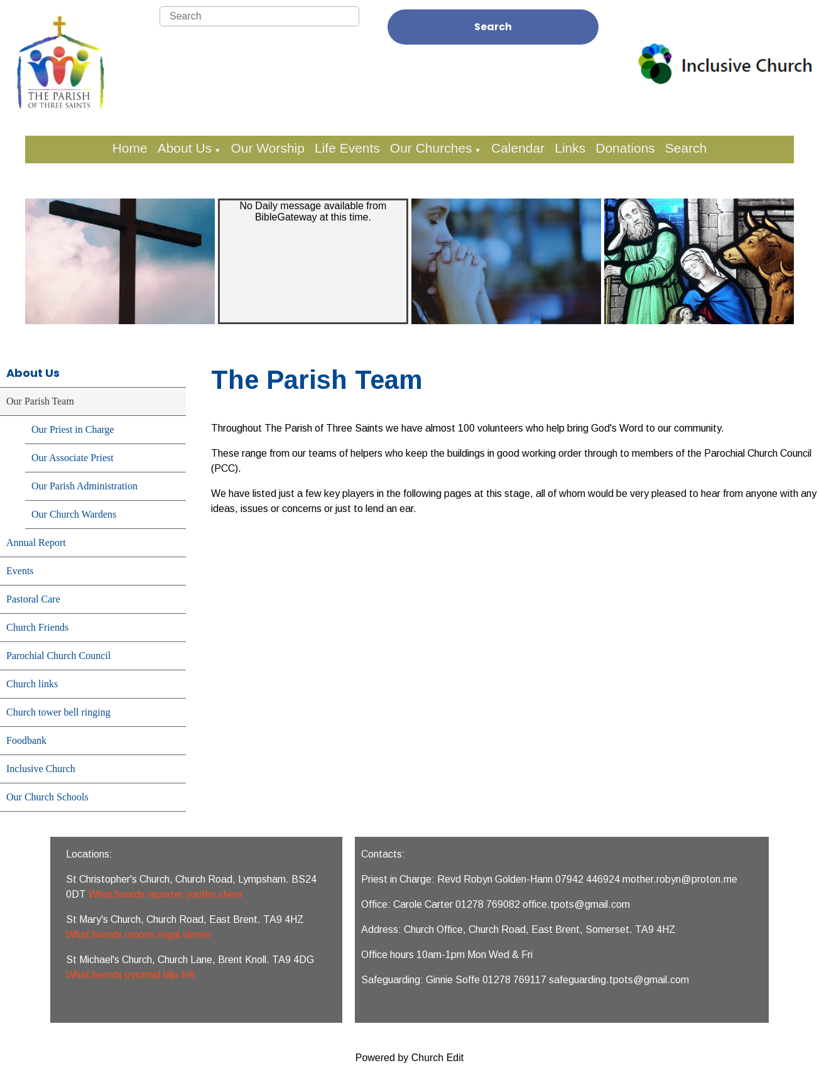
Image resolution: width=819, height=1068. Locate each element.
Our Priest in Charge (72, 429)
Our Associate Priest (72, 457)
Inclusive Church (40, 768)
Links (570, 148)
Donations (625, 148)
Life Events (347, 148)
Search (493, 26)
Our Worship (267, 148)
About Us (185, 148)
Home (130, 148)
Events (20, 570)
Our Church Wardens (73, 514)
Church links (32, 683)
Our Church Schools (47, 797)
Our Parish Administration (84, 486)
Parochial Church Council (58, 655)
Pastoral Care (33, 599)
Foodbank (26, 740)
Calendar (518, 148)
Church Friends (37, 627)
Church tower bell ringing (58, 712)
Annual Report (36, 542)
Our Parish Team (40, 401)
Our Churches (431, 148)
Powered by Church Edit (409, 1057)
